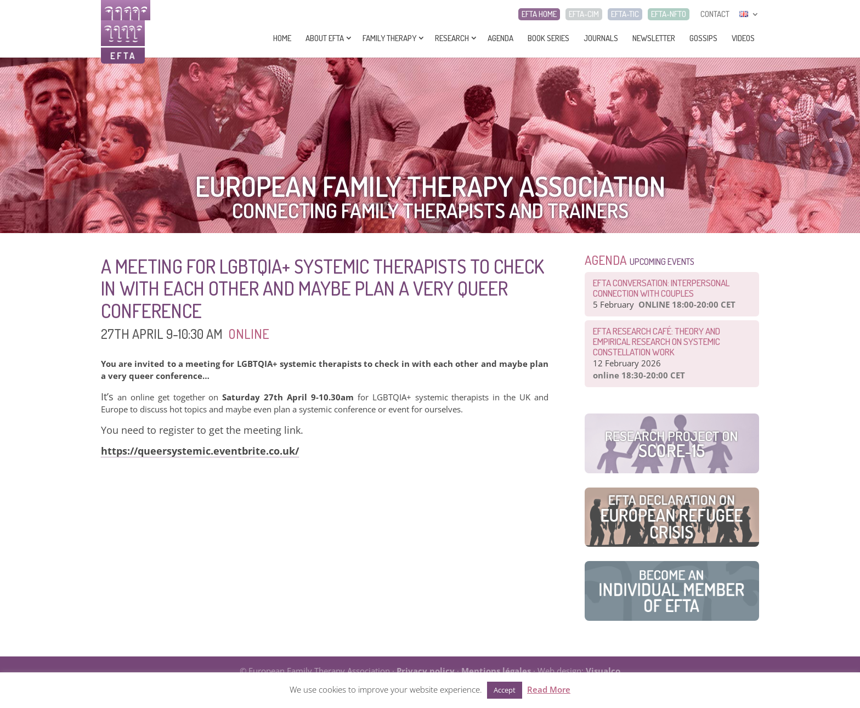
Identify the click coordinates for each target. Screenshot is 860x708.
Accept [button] (505, 690)
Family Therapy (389, 38)
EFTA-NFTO (668, 14)
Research (452, 38)
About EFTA (324, 38)
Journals (601, 38)
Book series (548, 38)
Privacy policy (426, 670)
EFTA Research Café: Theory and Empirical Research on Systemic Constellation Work (656, 341)
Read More (548, 689)
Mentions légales (496, 670)
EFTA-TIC (625, 14)
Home (282, 38)
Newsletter (653, 38)
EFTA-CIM (584, 14)
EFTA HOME (539, 14)
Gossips (703, 38)
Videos (743, 38)
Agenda (500, 38)
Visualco (603, 670)
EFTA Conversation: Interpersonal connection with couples (661, 288)
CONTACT (714, 14)
